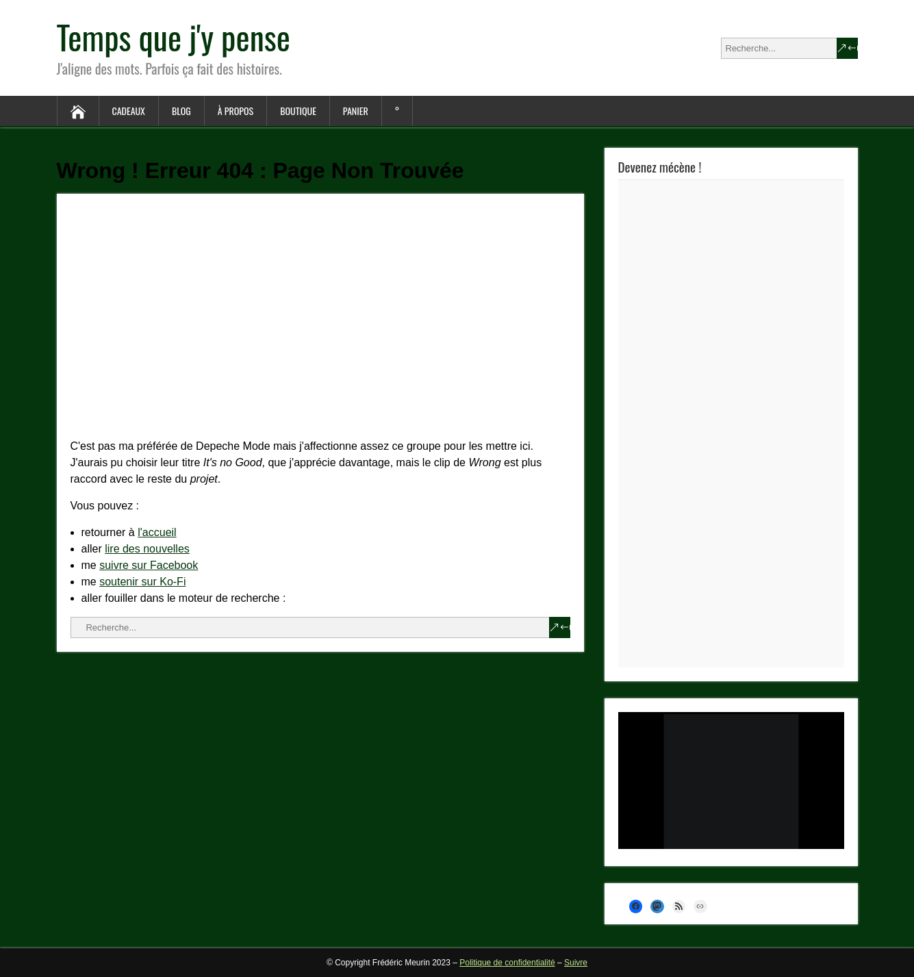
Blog (181, 110)
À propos (235, 110)
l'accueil (157, 532)
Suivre (575, 962)
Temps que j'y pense (173, 36)
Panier (355, 110)
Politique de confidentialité (507, 962)
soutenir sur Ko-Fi (142, 581)
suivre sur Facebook (148, 565)
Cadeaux (128, 110)
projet (204, 479)
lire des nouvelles (147, 549)
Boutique (298, 110)
